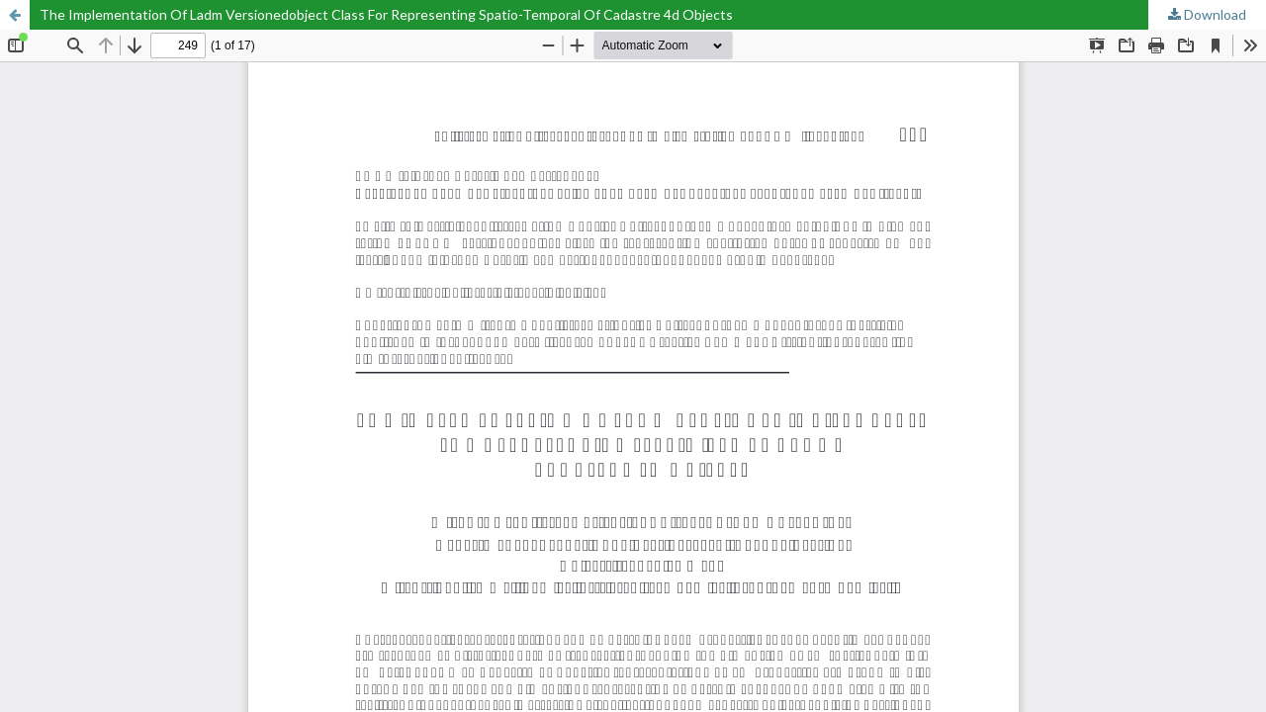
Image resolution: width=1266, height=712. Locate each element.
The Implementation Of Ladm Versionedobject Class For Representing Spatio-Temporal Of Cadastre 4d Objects (386, 14)
